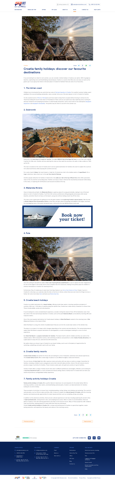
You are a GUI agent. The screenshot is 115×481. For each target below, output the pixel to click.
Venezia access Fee (90, 453)
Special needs (88, 462)
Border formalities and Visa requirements (91, 466)
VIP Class (54, 9)
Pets (86, 455)
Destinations (18, 9)
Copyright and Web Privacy (93, 478)
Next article (87, 421)
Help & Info (97, 9)
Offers (44, 9)
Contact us (85, 9)
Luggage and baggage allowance (90, 459)
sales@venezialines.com (22, 450)
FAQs (86, 469)
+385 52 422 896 (20, 453)
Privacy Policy (82, 478)
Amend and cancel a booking (92, 450)
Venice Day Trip (32, 9)
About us (65, 9)
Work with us (57, 455)
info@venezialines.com (41, 450)
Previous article (28, 421)
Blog (74, 9)
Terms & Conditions (73, 478)
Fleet (55, 450)
